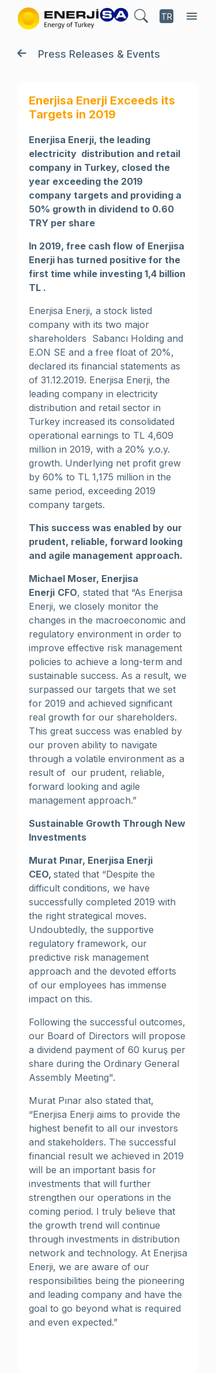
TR (166, 16)
